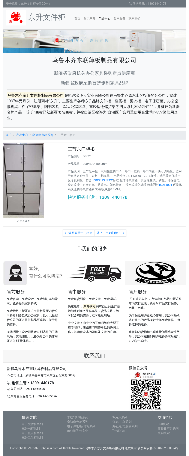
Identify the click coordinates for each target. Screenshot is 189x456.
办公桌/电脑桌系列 (125, 426)
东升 (9, 135)
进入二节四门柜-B (110, 233)
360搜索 (163, 424)
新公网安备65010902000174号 (158, 448)
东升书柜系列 (31, 428)
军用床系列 (119, 417)
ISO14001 (165, 185)
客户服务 (119, 18)
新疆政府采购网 (168, 428)
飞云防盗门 (119, 431)
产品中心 (104, 18)
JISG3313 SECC (102, 180)
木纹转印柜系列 (77, 417)
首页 (78, 18)
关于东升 (89, 18)
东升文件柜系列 (32, 424)
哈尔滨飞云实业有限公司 (89, 95)
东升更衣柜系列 (32, 433)
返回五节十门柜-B (78, 233)
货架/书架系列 (122, 422)
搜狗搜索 (164, 433)
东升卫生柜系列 (32, 437)
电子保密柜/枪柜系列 (81, 426)
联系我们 (134, 18)
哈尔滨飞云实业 (77, 431)
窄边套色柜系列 (42, 135)
